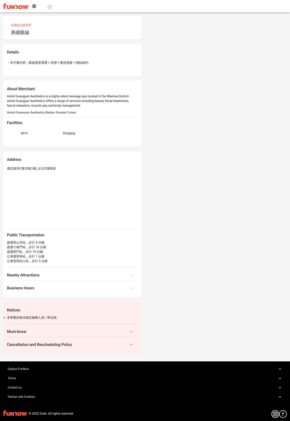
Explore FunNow (145, 369)
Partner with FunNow (145, 397)
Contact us (145, 387)
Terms (145, 378)
